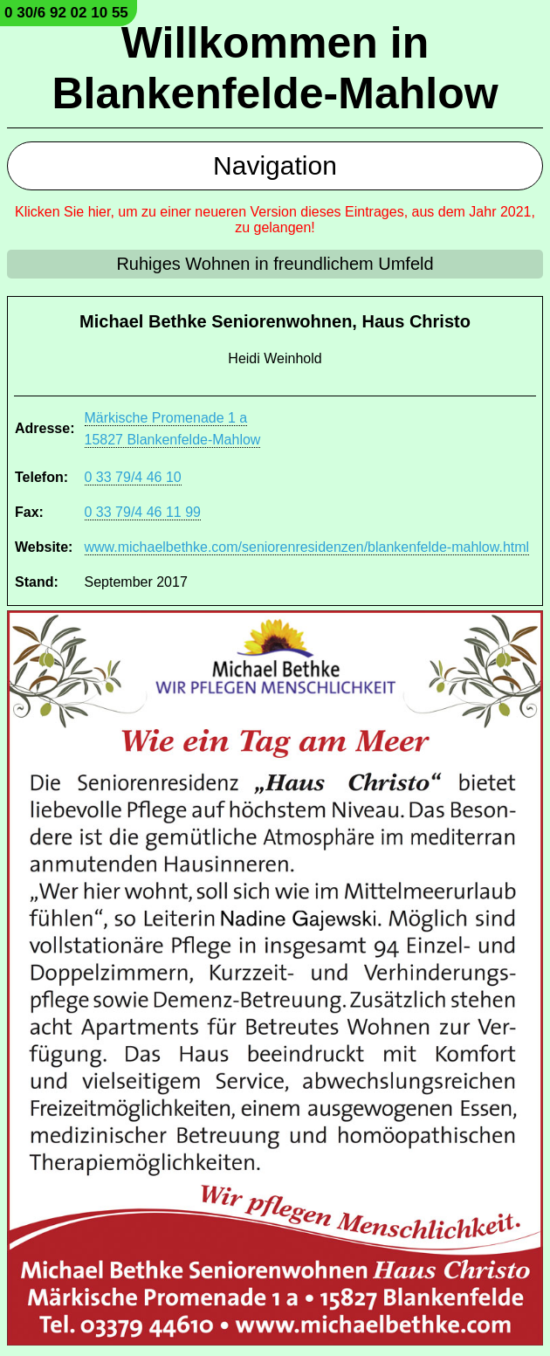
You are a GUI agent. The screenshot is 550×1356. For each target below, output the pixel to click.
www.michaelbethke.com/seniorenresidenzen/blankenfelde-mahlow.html (307, 547)
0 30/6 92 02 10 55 (66, 12)
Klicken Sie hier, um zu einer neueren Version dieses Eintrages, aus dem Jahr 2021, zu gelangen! (275, 219)
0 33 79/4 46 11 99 (143, 512)
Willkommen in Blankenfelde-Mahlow (275, 68)
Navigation (275, 165)
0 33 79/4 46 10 (133, 477)
